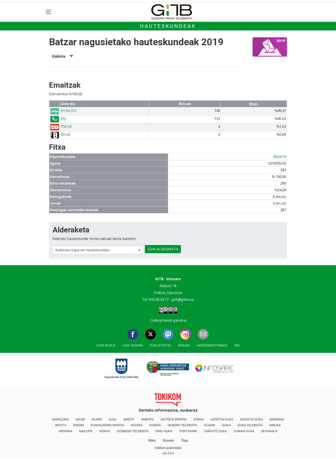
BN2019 (279, 156)
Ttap (184, 440)
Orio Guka (163, 431)
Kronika (65, 431)
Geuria (136, 425)
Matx (152, 440)
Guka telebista (249, 425)
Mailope (86, 431)
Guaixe (209, 425)
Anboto (147, 419)
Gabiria (62, 56)
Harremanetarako (212, 345)
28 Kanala (269, 431)
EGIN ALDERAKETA (163, 249)
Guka (226, 425)
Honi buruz (106, 345)
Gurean (168, 440)
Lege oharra (132, 345)
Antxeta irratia (174, 419)
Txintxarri (188, 431)
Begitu (60, 425)
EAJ (63, 118)
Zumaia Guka (244, 431)
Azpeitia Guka (222, 419)
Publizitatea (160, 345)
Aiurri (97, 419)
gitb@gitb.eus (183, 299)
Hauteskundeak (168, 26)
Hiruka (275, 425)
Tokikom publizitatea (168, 448)
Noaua (104, 431)
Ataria (198, 419)
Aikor (80, 419)
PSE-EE (66, 126)
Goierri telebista (182, 425)
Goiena (155, 425)
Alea (112, 419)
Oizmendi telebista (132, 431)
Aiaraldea (60, 419)
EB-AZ (65, 134)
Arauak (184, 345)
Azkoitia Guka (251, 419)
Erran (78, 425)
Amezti (128, 419)
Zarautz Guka (215, 431)
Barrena (277, 419)
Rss (237, 345)
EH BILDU (68, 110)
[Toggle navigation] (48, 12)
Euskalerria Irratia (107, 425)
